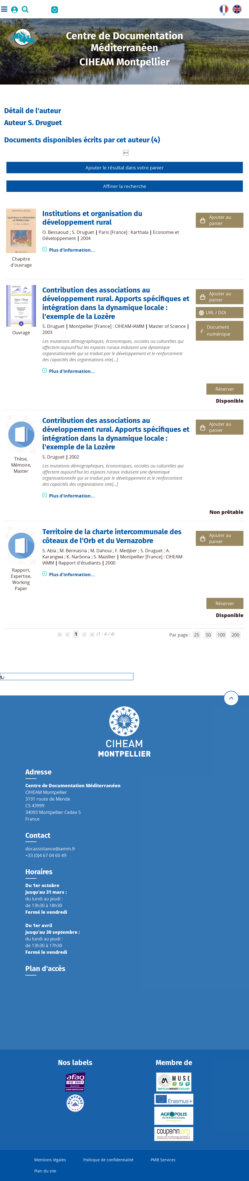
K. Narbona (78, 557)
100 (221, 635)
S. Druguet (83, 232)
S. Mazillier (105, 557)
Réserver (225, 389)
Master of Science (167, 326)
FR (221, 8)
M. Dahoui (101, 551)
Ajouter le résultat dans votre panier (125, 167)
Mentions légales (50, 1159)
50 (208, 635)
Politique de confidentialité (108, 1159)
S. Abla (49, 551)
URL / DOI (216, 313)
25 (196, 635)
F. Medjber (126, 551)
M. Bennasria (73, 551)
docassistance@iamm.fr (50, 849)
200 (235, 635)
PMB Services (163, 1159)
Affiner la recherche (124, 186)
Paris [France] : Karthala (123, 232)
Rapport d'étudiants (79, 563)
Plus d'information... (72, 250)
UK (236, 8)
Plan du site (45, 1170)
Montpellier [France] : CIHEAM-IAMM (106, 326)
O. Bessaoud (55, 232)
